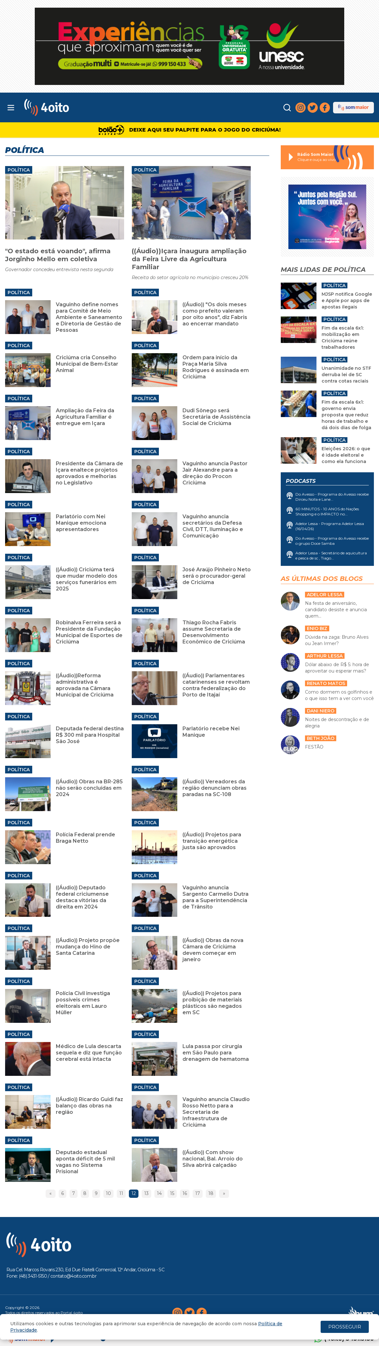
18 (210, 1193)
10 (108, 1193)
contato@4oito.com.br (73, 1276)
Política (19, 170)
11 (121, 1193)
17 (197, 1193)
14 (159, 1193)
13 (146, 1193)
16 (184, 1193)
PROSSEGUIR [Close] (344, 1327)
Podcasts (301, 481)
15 (172, 1193)
